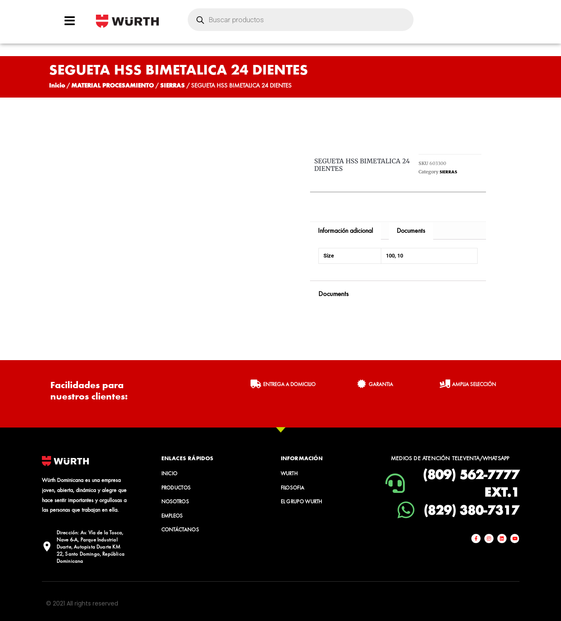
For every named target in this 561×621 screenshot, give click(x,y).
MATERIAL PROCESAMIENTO (112, 85)
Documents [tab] (411, 230)
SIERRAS (172, 85)
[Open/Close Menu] (69, 20)
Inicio (57, 85)
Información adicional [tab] (345, 230)
